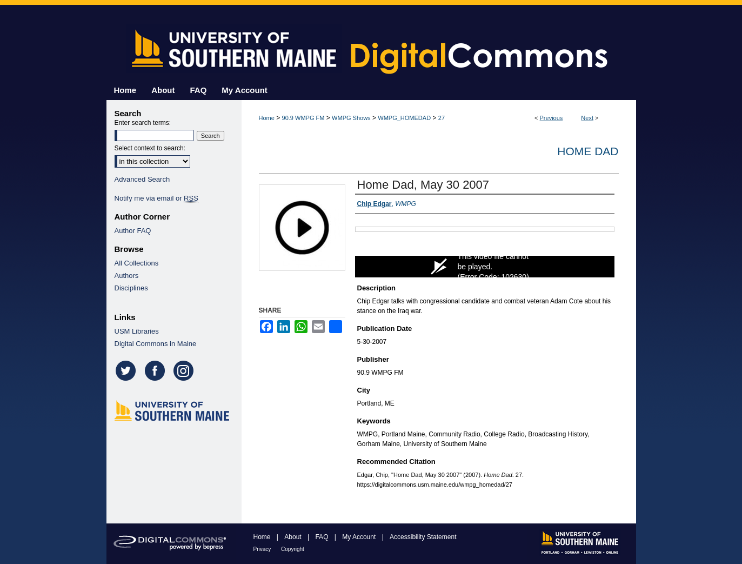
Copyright (292, 549)
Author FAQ (133, 231)
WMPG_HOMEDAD (404, 118)
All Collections (137, 263)
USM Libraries (137, 331)
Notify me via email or (156, 198)
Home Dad (587, 151)
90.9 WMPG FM (303, 118)
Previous (551, 118)
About (293, 537)
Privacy (263, 549)
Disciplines (131, 288)
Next (587, 118)
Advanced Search (142, 179)
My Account (359, 537)
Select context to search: (150, 148)
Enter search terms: (143, 123)
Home (267, 118)
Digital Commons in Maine (156, 344)
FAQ (322, 537)
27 (441, 118)
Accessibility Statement (423, 537)
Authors (127, 275)
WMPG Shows (351, 118)
